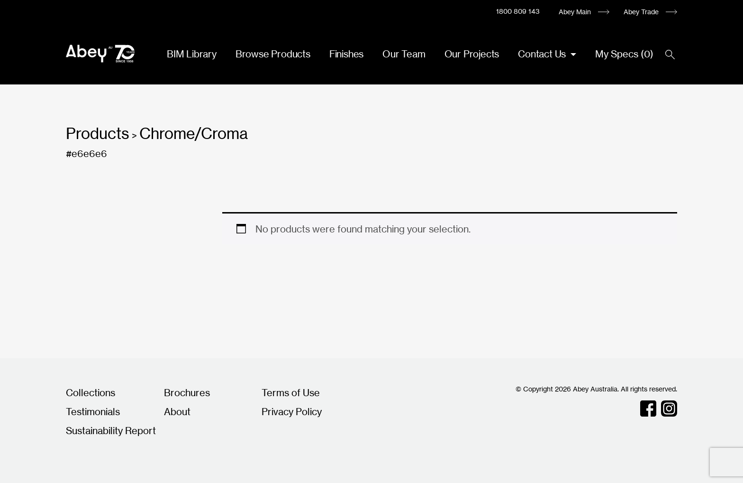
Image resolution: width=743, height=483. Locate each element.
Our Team (403, 54)
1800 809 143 (518, 11)
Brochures (187, 393)
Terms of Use (291, 393)
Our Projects (471, 54)
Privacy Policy (292, 412)
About (177, 412)
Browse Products (273, 54)
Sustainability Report (111, 431)
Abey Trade (641, 12)
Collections (90, 393)
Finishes (346, 54)
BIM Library (192, 54)
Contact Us (543, 54)
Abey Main (575, 12)
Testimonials (93, 412)
